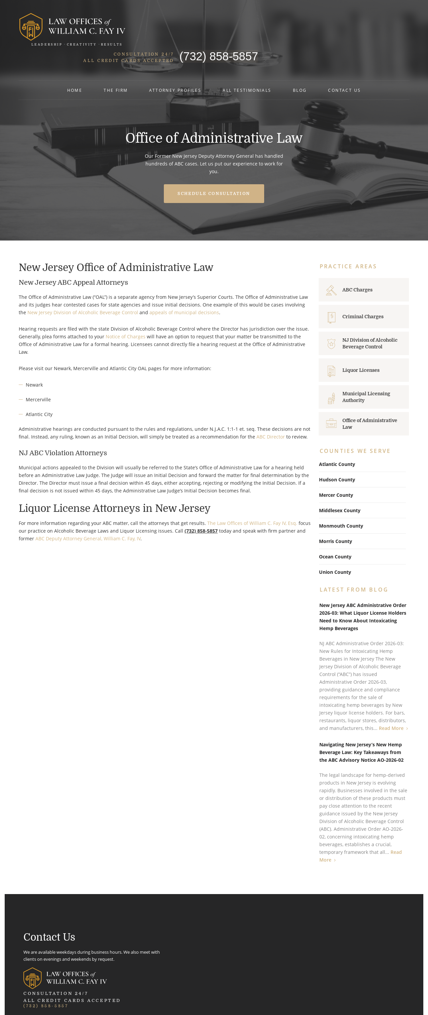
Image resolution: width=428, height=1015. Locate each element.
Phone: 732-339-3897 (323, 946)
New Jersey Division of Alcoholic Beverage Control (82, 288)
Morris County (335, 517)
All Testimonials (247, 73)
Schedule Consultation (214, 169)
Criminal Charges (363, 292)
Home (75, 73)
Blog (300, 73)
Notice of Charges (125, 312)
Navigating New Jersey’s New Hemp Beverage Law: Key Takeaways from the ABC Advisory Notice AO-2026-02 (362, 728)
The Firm (116, 73)
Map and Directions (187, 958)
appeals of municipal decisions (184, 288)
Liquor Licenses (361, 346)
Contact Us (344, 73)
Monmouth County (341, 502)
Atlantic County (337, 440)
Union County (335, 548)
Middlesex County (339, 486)
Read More (391, 704)
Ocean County (335, 533)
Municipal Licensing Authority (367, 373)
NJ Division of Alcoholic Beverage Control (370, 319)
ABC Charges (358, 265)
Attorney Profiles (175, 73)
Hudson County (337, 456)
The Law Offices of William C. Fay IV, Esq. (252, 499)
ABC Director (270, 412)
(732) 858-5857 (368, 22)
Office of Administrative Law (370, 400)
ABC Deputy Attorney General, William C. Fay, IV (87, 515)
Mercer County (336, 471)
